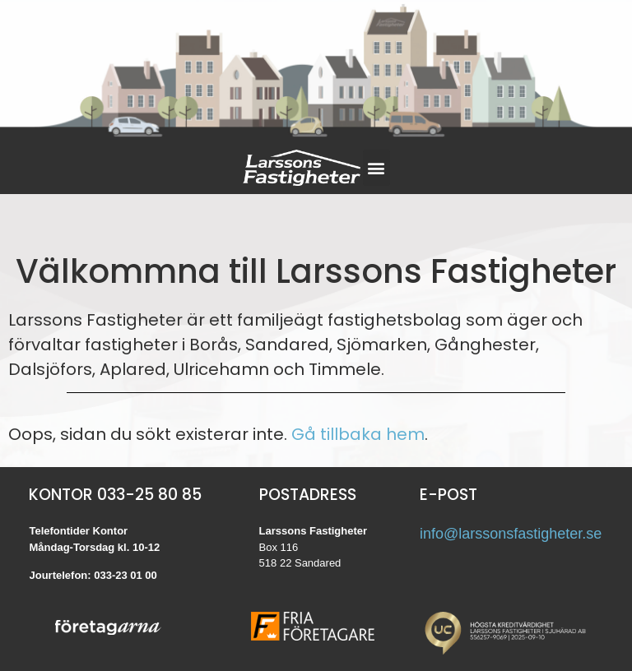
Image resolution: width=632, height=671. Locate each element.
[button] (376, 168)
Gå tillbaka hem (358, 434)
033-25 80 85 (149, 495)
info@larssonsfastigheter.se (511, 533)
